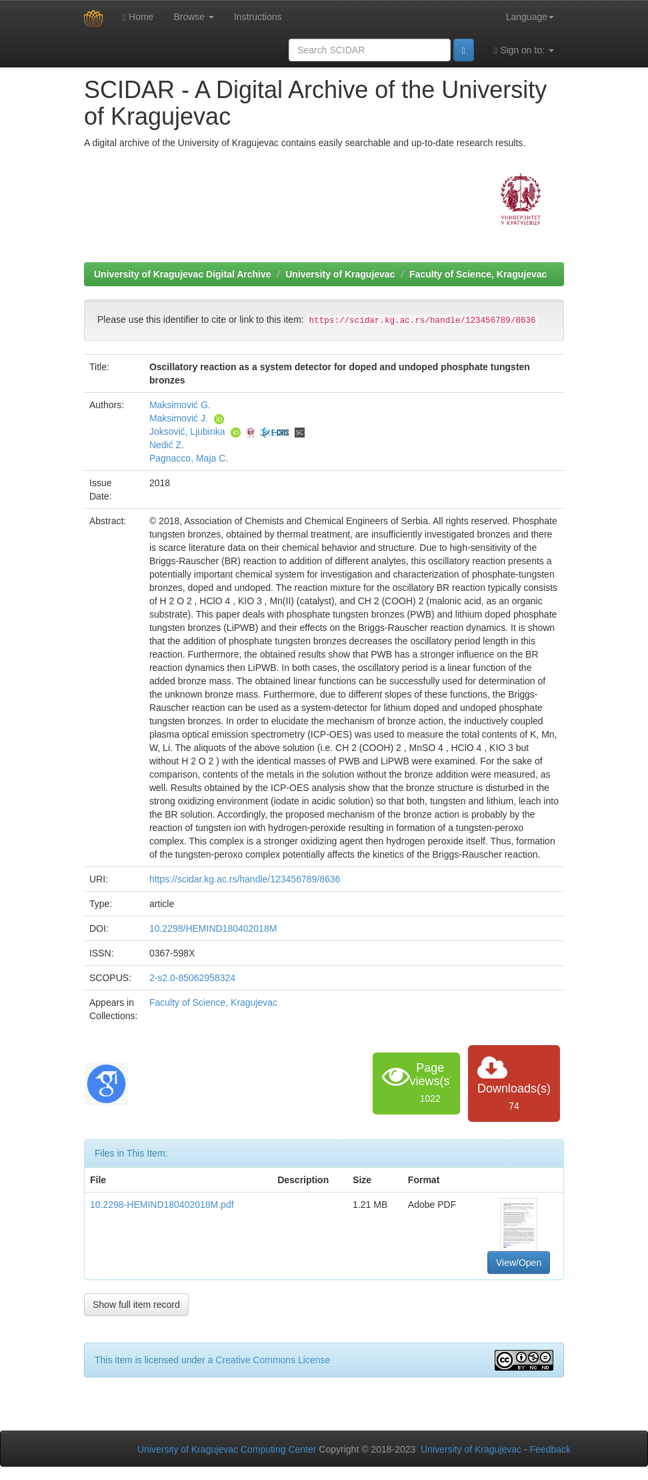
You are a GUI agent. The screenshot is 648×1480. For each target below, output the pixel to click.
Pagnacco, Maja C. (188, 458)
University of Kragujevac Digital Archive (182, 274)
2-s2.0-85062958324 (192, 977)
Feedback (550, 1449)
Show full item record (136, 1304)
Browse (193, 16)
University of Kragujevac (340, 274)
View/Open (518, 1262)
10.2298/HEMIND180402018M (213, 928)
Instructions (258, 16)
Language (530, 16)
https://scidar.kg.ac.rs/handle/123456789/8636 (244, 879)
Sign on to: (524, 50)
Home (138, 17)
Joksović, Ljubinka (187, 431)
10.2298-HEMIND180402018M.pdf (162, 1204)
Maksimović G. (180, 405)
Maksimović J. (178, 418)
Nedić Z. (166, 445)
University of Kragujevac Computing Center (226, 1449)
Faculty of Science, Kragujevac (478, 274)
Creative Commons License (272, 1360)
